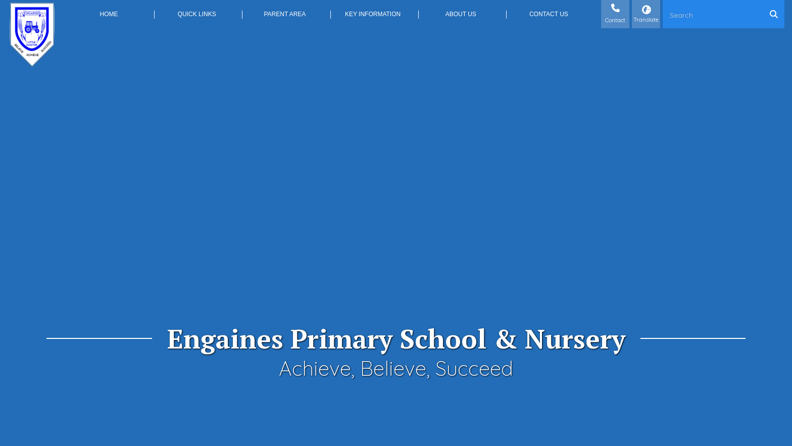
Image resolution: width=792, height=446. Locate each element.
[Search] (776, 14)
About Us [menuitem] (460, 14)
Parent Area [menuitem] (285, 14)
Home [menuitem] (109, 14)
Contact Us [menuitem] (548, 14)
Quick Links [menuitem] (197, 14)
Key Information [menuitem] (373, 14)
